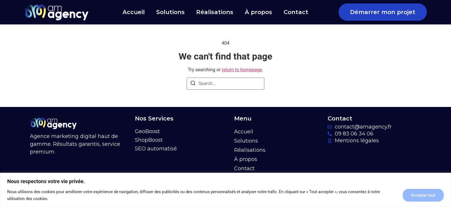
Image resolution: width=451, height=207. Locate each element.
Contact (296, 12)
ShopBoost (149, 140)
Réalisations (214, 12)
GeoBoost (147, 131)
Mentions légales (357, 140)
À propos (258, 12)
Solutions (170, 12)
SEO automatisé (156, 148)
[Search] (193, 84)
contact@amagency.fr (363, 127)
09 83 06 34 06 (354, 134)
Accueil (134, 12)
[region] (225, 190)
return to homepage (242, 69)
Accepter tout (423, 195)
